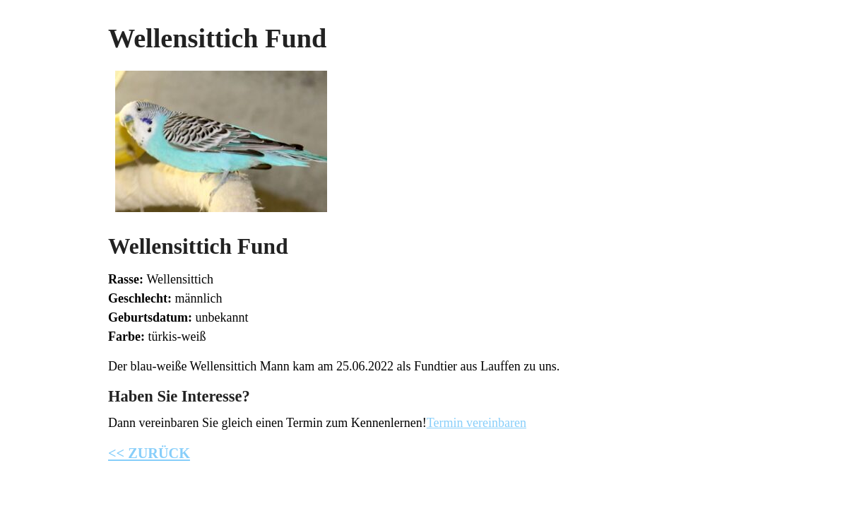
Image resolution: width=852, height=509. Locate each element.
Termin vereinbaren (476, 423)
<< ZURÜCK (149, 453)
